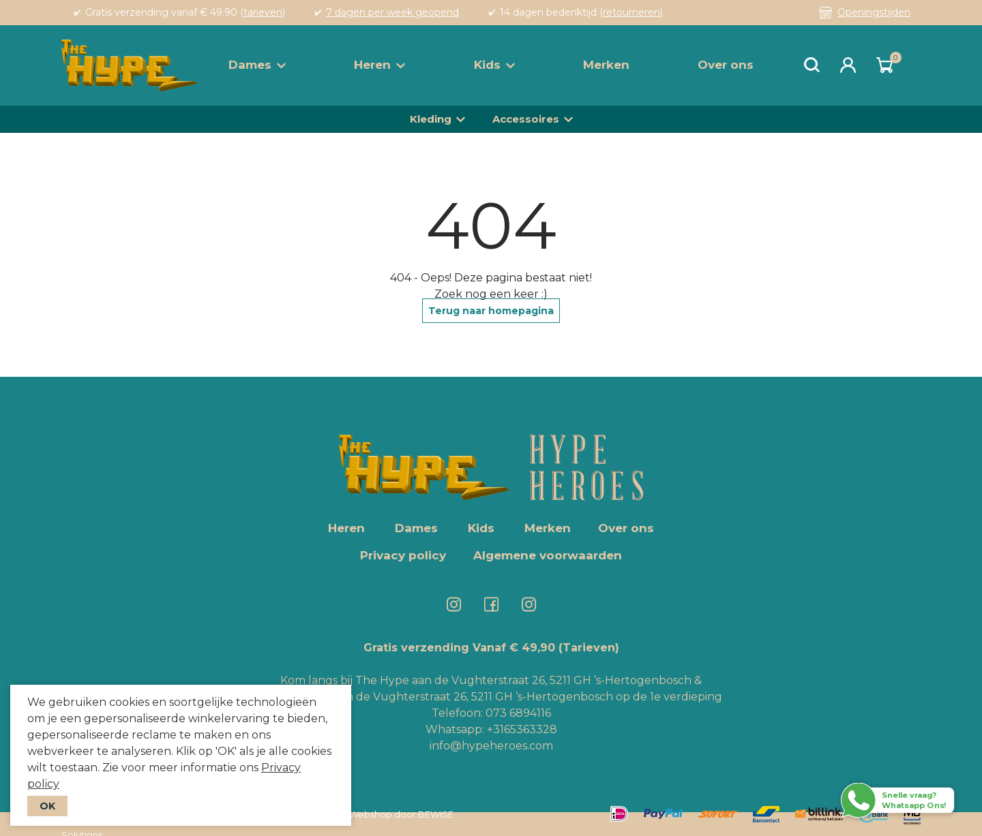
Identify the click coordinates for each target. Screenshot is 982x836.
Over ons (726, 65)
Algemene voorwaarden (547, 555)
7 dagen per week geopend (392, 12)
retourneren (631, 12)
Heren (379, 65)
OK (47, 806)
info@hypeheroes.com (491, 745)
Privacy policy (403, 555)
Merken (606, 65)
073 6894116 (518, 713)
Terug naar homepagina (491, 311)
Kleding (430, 118)
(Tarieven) (589, 647)
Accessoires (525, 118)
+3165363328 (520, 729)
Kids (494, 65)
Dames (257, 65)
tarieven (262, 12)
